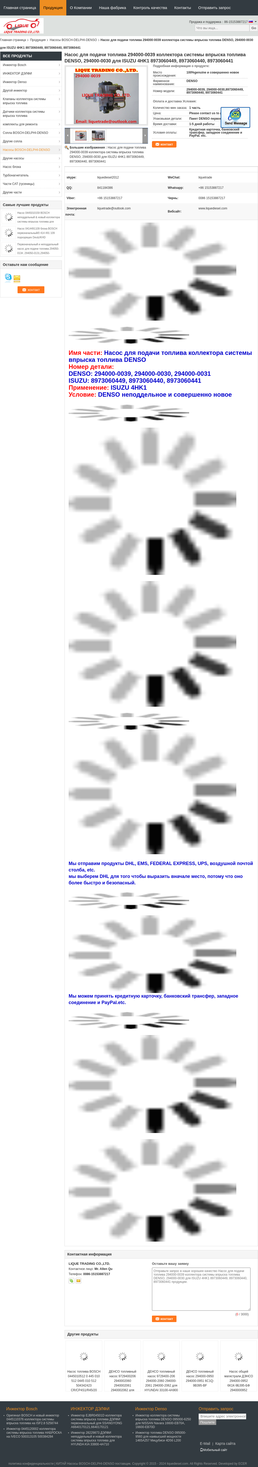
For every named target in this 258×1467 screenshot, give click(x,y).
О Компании (81, 7)
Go (253, 28)
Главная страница (20, 7)
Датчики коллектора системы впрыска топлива (24, 114)
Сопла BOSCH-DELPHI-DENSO (25, 133)
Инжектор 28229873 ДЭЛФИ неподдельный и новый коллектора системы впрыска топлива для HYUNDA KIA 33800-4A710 (96, 1438)
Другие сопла (12, 141)
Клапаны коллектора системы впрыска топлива (24, 101)
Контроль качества (150, 7)
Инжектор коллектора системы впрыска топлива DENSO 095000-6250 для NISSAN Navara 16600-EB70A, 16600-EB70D (163, 1421)
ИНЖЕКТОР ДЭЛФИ (17, 73)
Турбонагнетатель (16, 175)
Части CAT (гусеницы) (18, 184)
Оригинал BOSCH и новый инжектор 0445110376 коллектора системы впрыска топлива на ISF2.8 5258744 (32, 1419)
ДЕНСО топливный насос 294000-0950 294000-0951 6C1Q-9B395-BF (200, 1378)
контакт (166, 144)
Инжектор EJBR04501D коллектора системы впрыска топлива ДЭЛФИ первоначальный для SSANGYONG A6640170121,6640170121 (96, 1421)
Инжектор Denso (15, 82)
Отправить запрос (214, 7)
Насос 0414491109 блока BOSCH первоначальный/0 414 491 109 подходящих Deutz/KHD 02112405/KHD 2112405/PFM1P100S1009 (37, 237)
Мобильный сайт (213, 1450)
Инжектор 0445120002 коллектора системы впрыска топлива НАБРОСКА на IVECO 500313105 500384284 (34, 1432)
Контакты (182, 7)
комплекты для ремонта (20, 124)
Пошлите (207, 1422)
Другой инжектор (15, 90)
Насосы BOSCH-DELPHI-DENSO (73, 40)
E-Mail (205, 1443)
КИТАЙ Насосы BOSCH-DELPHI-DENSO (85, 1463)
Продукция (53, 7)
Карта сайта (225, 1443)
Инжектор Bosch (14, 65)
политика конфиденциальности (31, 1463)
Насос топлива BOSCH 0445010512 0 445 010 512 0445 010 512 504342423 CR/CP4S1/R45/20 (84, 1381)
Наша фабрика (112, 7)
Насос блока (12, 167)
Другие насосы (13, 158)
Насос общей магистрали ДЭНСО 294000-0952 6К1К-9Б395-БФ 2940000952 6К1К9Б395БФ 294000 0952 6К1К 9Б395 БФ (238, 1385)
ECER (242, 1463)
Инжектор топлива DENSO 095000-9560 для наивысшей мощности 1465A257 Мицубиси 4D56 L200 (160, 1436)
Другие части (12, 192)
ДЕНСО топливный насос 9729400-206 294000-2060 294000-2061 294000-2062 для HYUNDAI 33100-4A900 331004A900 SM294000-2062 (161, 1385)
